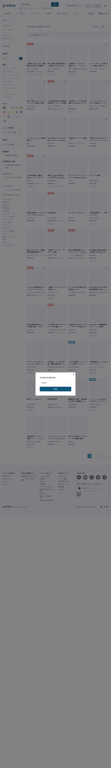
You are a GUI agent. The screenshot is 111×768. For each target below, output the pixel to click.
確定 (55, 389)
